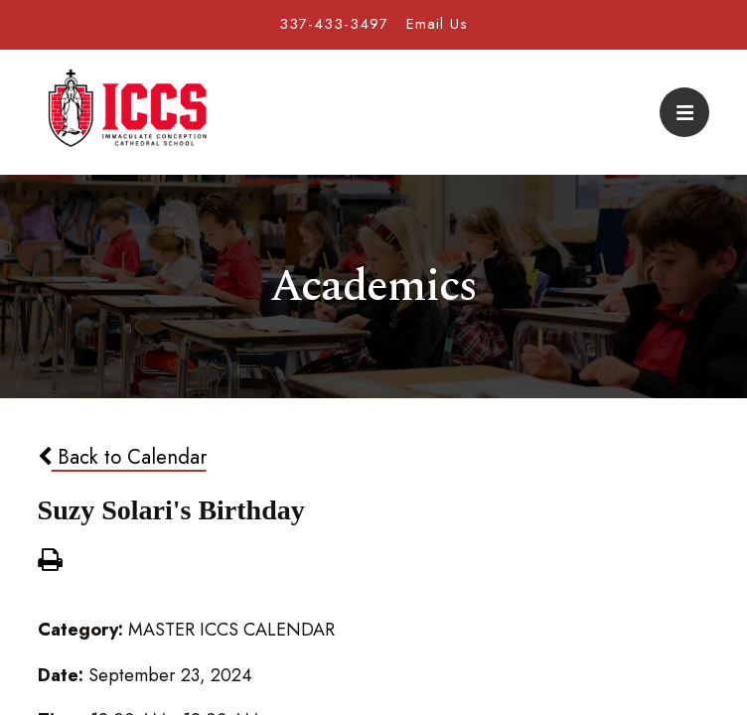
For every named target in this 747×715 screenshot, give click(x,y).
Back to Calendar (122, 457)
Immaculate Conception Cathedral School (127, 112)
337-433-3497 (333, 24)
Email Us (437, 24)
